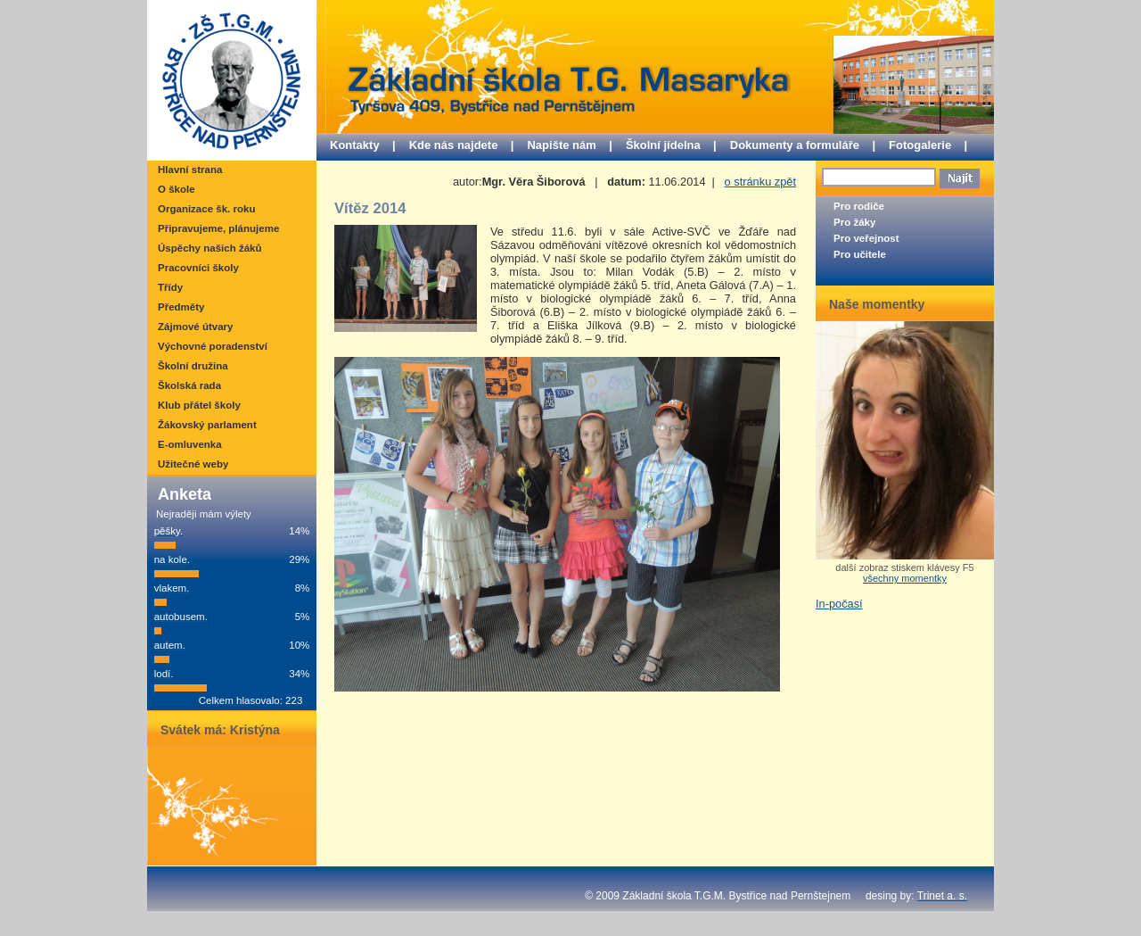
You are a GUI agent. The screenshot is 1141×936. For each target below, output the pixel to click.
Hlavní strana (190, 169)
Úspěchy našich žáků (209, 248)
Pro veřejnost (866, 238)
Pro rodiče (858, 206)
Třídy (170, 287)
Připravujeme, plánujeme (218, 228)
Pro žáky (854, 222)
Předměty (181, 307)
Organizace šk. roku (206, 208)
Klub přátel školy (199, 405)
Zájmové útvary (195, 326)
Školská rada (189, 385)
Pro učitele (859, 254)
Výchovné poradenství (212, 346)
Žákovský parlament (207, 424)
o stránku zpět (760, 181)
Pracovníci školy (198, 267)
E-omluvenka (190, 444)
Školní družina (193, 365)
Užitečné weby (193, 464)
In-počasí (839, 603)
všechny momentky (905, 578)
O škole (176, 189)
